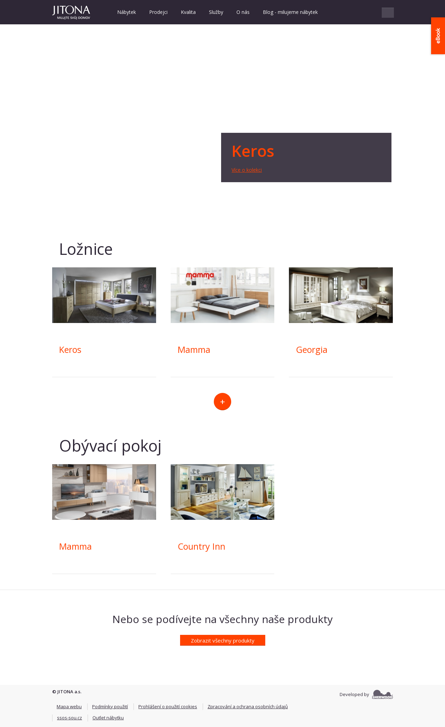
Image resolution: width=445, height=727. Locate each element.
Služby (216, 12)
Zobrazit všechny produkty (222, 640)
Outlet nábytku (108, 717)
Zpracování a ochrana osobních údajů (248, 706)
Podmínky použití (110, 706)
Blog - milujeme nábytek (290, 12)
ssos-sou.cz (69, 717)
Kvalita (188, 12)
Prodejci (158, 12)
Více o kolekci (247, 170)
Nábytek (126, 12)
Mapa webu (69, 706)
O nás (243, 12)
